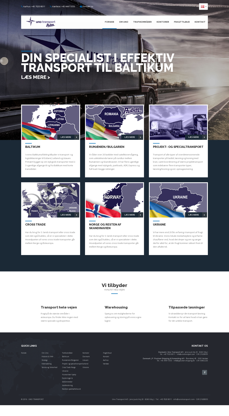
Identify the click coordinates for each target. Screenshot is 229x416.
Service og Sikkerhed (49, 367)
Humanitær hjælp (69, 374)
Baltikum (65, 356)
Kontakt (200, 22)
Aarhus (105, 360)
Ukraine (65, 371)
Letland (85, 364)
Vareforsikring (67, 385)
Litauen (85, 360)
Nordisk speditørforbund (71, 389)
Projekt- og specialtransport (72, 364)
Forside (109, 22)
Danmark (86, 356)
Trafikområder (142, 22)
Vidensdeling (46, 364)
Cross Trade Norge (69, 367)
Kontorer (163, 22)
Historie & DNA (47, 356)
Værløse (106, 364)
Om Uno (123, 22)
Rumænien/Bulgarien (70, 360)
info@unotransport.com (184, 399)
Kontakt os (88, 6)
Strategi (45, 360)
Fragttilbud (182, 22)
